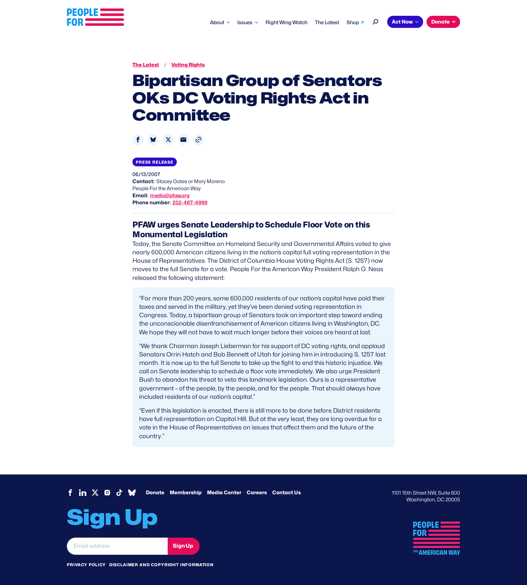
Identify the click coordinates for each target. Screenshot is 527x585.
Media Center (224, 493)
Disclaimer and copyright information (161, 564)
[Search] (375, 21)
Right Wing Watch (287, 22)
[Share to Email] (183, 139)
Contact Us (286, 493)
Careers (257, 493)
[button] (198, 139)
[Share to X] (168, 139)
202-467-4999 (189, 203)
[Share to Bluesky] (153, 139)
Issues (244, 22)
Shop (353, 22)
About (217, 22)
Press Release (154, 162)
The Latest (327, 22)
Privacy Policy (86, 564)
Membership (186, 493)
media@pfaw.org (170, 196)
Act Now (402, 22)
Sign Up (183, 546)
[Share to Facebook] (138, 139)
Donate (440, 22)
